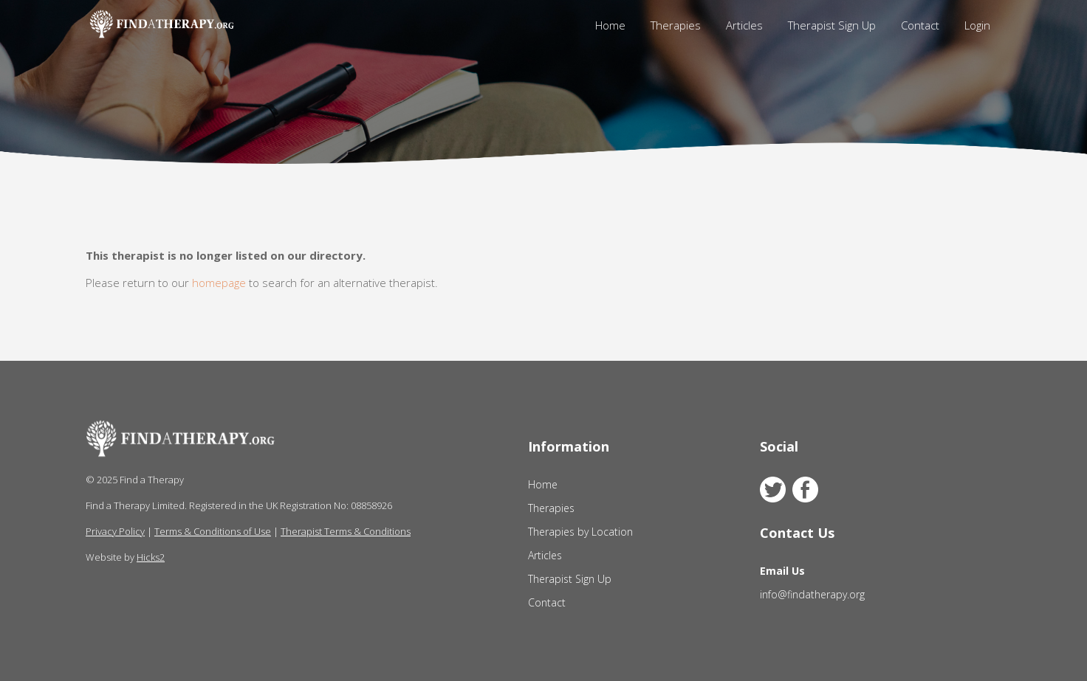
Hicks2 (151, 557)
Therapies (676, 25)
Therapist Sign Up (832, 25)
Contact (920, 25)
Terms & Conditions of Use (212, 531)
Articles (744, 25)
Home (610, 25)
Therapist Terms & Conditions (346, 531)
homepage (219, 282)
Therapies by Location (580, 532)
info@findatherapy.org (812, 594)
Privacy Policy (115, 531)
